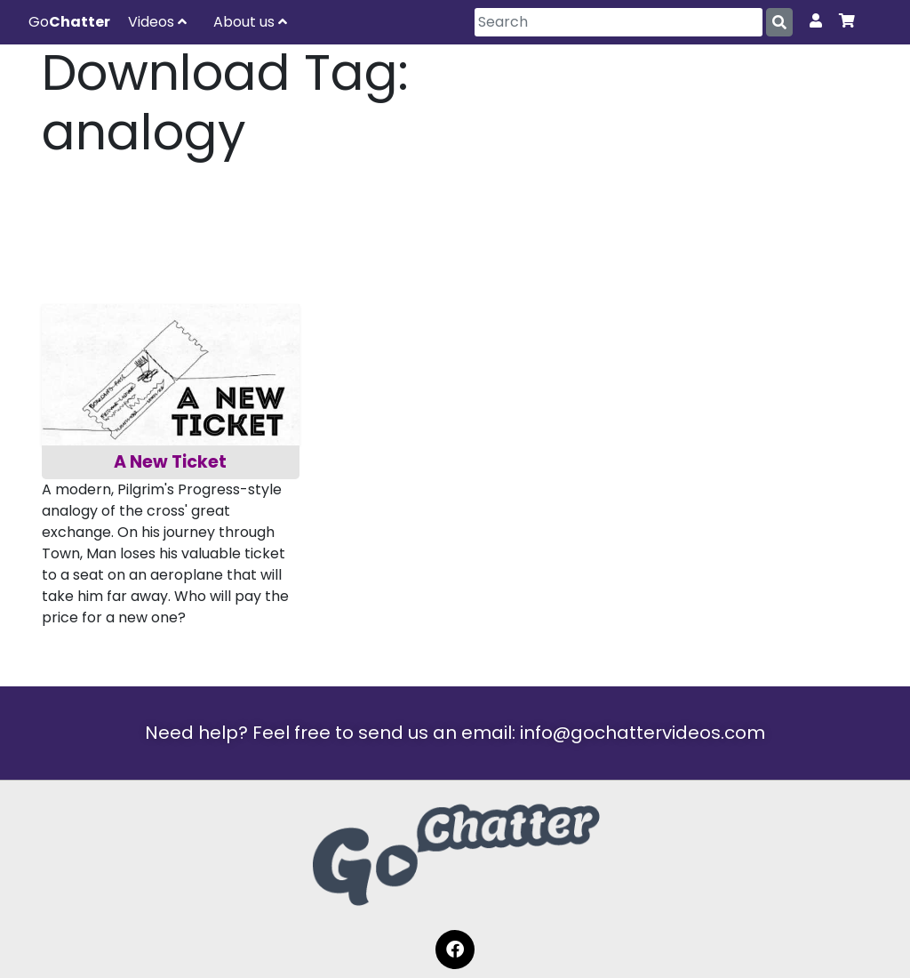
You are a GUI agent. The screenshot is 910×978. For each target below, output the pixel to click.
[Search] (618, 22)
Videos (157, 22)
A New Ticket (170, 462)
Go (69, 22)
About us (250, 22)
